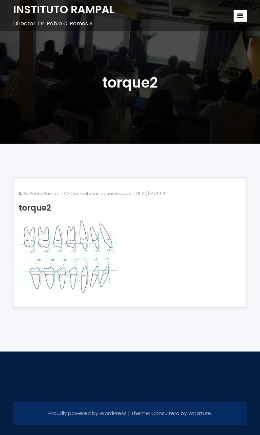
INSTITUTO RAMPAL (63, 9)
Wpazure (199, 413)
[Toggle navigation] (240, 16)
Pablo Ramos (44, 193)
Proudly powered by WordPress (88, 413)
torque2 (35, 207)
